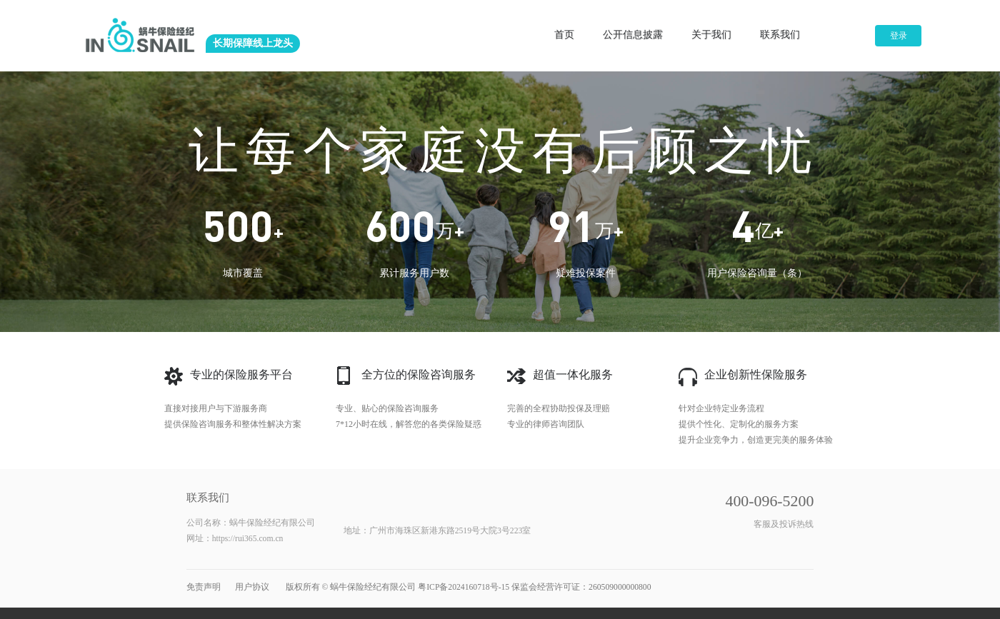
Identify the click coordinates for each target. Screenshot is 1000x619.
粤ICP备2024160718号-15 (463, 587)
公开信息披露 (634, 34)
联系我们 (780, 34)
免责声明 (203, 587)
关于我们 (712, 34)
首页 (566, 34)
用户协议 (252, 587)
